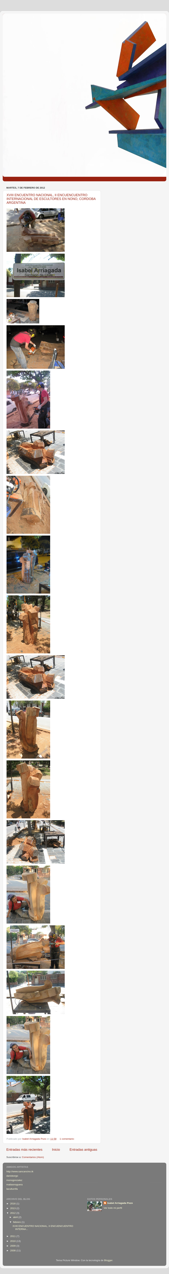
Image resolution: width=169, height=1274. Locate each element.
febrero (17, 1222)
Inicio (56, 1149)
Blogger (108, 1260)
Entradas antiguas (83, 1149)
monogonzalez (14, 1180)
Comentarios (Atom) (33, 1157)
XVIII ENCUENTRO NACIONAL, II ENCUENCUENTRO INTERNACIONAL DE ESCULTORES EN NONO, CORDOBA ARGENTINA (51, 199)
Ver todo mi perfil (113, 1208)
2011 (13, 1236)
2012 (13, 1213)
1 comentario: (67, 1138)
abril (15, 1217)
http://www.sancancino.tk (19, 1171)
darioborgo (12, 1175)
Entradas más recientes (24, 1149)
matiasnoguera (14, 1184)
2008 (13, 1250)
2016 (13, 1203)
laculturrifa (12, 1189)
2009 (13, 1245)
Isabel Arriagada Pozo (120, 1203)
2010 (13, 1241)
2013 (13, 1208)
